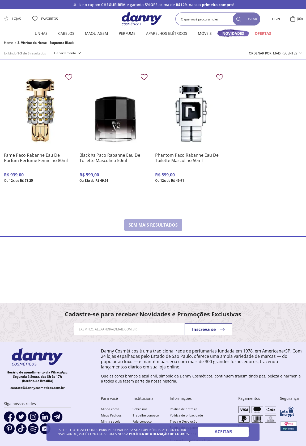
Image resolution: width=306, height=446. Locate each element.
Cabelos (66, 33)
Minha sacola (111, 421)
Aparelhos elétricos (166, 33)
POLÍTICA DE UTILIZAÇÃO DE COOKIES (159, 434)
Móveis (205, 33)
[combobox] (217, 19)
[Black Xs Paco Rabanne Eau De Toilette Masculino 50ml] (115, 138)
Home (8, 43)
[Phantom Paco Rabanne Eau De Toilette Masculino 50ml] (191, 138)
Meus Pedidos (111, 415)
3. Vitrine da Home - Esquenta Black (46, 43)
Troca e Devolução (183, 421)
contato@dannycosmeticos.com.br (37, 387)
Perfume (127, 33)
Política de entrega (183, 409)
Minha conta (110, 409)
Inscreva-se (204, 329)
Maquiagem (96, 33)
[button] (67, 53)
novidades (233, 33)
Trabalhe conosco (146, 415)
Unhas (41, 33)
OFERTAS (263, 33)
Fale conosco (142, 421)
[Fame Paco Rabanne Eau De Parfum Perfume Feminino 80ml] (39, 138)
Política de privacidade (186, 415)
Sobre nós (140, 409)
